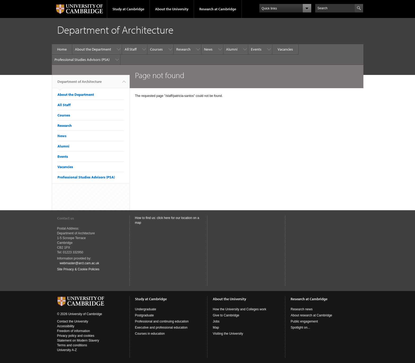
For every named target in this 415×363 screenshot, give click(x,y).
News (208, 49)
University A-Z (67, 350)
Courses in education (150, 333)
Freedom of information (73, 331)
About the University (171, 9)
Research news (302, 309)
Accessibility (65, 326)
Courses (156, 49)
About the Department (93, 49)
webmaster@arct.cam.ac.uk (79, 263)
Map (216, 327)
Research (183, 49)
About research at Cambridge (311, 315)
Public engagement (304, 321)
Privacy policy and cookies (75, 336)
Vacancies (285, 49)
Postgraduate (144, 315)
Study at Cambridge (128, 9)
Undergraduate (145, 309)
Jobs (216, 321)
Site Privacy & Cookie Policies (78, 269)
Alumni (231, 49)
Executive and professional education (161, 327)
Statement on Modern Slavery (78, 340)
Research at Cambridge (217, 9)
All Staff (131, 49)
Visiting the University (228, 333)
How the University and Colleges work (239, 309)
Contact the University (72, 321)
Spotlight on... (300, 327)
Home (62, 49)
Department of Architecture (79, 83)
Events (256, 49)
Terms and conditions (72, 345)
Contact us (65, 218)
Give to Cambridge (226, 315)
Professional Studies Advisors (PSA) (82, 59)
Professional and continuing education (162, 321)
